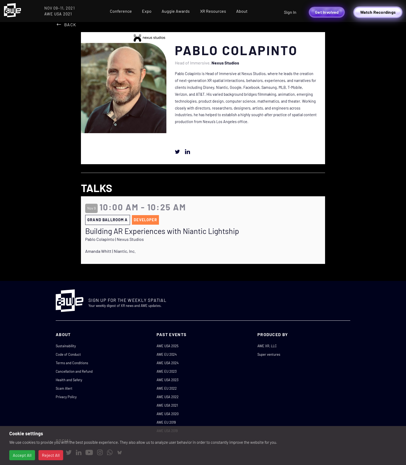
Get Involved (327, 12)
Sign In (290, 12)
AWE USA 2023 (168, 380)
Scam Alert (64, 388)
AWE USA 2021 (167, 405)
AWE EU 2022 (167, 388)
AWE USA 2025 (168, 346)
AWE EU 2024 (167, 354)
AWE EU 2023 (167, 371)
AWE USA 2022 (168, 397)
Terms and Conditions (72, 363)
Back (70, 24)
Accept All (22, 455)
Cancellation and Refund (74, 371)
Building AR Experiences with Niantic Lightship (162, 231)
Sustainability (66, 346)
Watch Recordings (378, 12)
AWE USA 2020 (168, 414)
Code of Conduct (68, 354)
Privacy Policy (66, 397)
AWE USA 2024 (168, 363)
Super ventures (268, 354)
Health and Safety (69, 380)
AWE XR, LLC (267, 346)
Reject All (51, 455)
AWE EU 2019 (166, 422)
